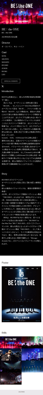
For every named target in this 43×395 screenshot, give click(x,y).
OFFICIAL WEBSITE (11, 81)
